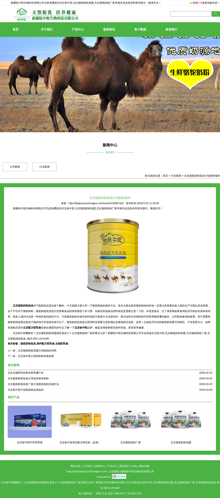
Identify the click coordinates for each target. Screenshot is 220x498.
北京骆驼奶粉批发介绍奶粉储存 (202, 175)
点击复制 (114, 471)
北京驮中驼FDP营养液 (30, 442)
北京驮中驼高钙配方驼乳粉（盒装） (80, 442)
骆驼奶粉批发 (28, 343)
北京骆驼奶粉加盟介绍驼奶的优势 (37, 350)
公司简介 (88, 466)
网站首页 (75, 466)
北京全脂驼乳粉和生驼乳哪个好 (26, 372)
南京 (110, 493)
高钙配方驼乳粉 (46, 343)
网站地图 (144, 466)
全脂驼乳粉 (61, 343)
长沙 (139, 493)
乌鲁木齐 (119, 493)
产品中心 (78, 29)
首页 (16, 29)
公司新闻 (15, 166)
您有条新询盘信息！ (204, 2)
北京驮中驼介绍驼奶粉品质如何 (26, 389)
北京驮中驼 (66, 2)
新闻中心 (100, 466)
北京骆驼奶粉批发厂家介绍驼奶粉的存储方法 (33, 384)
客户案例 (140, 29)
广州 (127, 493)
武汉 (133, 493)
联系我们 (171, 29)
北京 (104, 493)
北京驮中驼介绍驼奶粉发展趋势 (36, 356)
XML (134, 466)
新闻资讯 (109, 29)
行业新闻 (44, 166)
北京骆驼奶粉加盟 (181, 442)
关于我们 (47, 29)
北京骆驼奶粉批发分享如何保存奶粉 (28, 378)
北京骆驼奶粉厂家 (130, 442)
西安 (98, 493)
